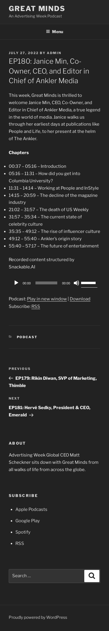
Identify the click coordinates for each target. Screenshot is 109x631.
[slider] (46, 282)
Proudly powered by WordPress (38, 617)
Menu (54, 31)
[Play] (16, 283)
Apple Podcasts (31, 509)
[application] (54, 283)
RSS (35, 306)
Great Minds (37, 8)
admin (54, 53)
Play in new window (47, 299)
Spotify (23, 532)
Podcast (27, 337)
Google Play (27, 520)
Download (80, 299)
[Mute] (76, 283)
